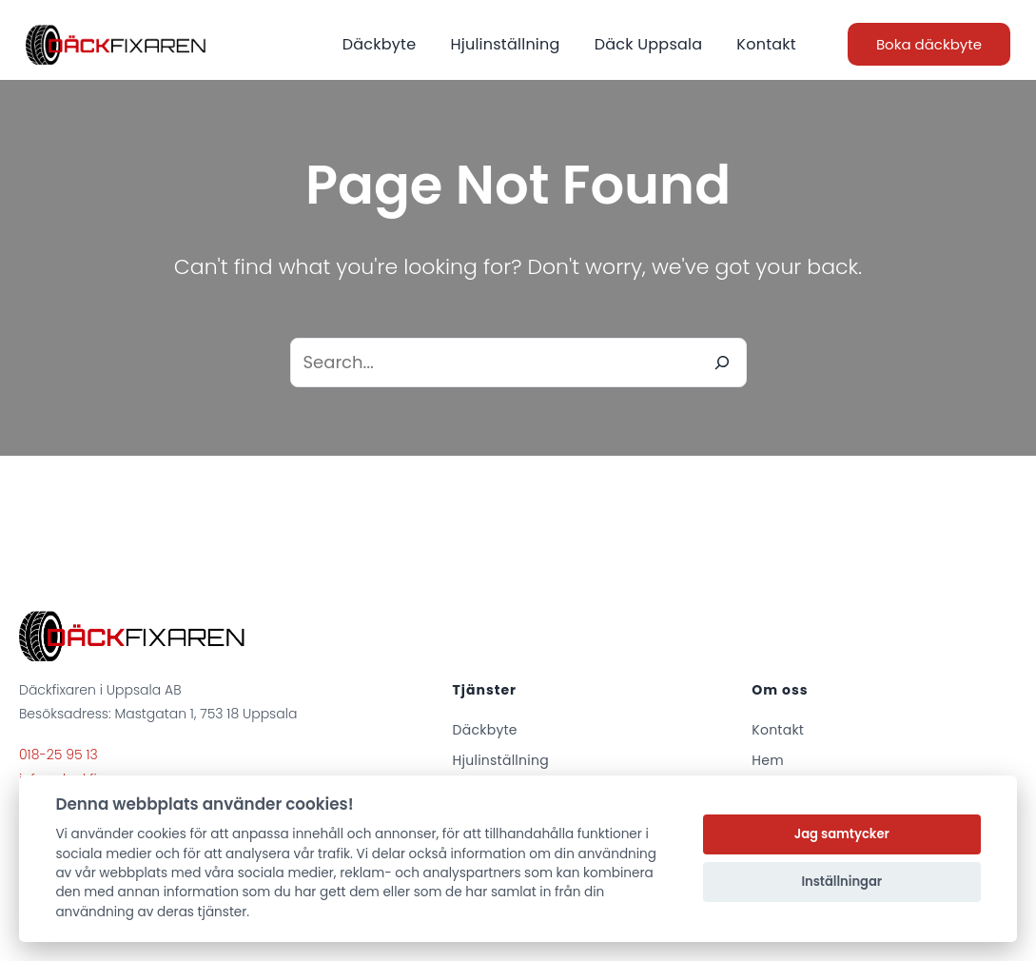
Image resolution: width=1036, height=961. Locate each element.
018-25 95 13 (58, 754)
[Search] (722, 362)
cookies (161, 834)
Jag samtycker (841, 834)
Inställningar (841, 882)
